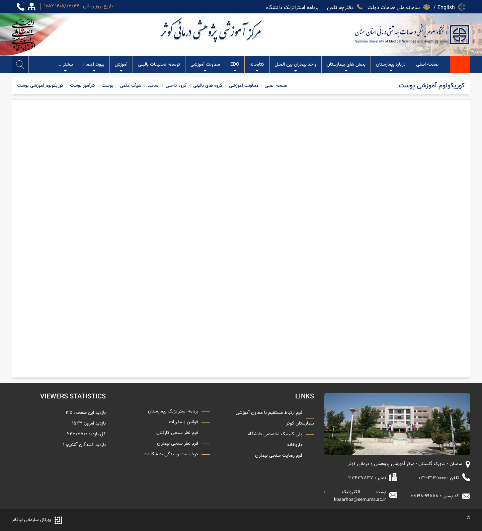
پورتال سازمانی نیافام (31, 520)
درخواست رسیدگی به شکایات (171, 454)
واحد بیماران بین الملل (295, 67)
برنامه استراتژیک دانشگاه (292, 6)
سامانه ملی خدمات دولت (394, 6)
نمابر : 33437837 (367, 478)
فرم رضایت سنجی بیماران (278, 455)
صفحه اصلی (427, 64)
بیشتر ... (65, 67)
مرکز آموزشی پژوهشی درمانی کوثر (212, 30)
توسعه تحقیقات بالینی (159, 64)
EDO (234, 67)
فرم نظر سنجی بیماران (177, 443)
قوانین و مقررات (183, 422)
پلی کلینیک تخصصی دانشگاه (275, 434)
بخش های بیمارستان (346, 67)
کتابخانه (257, 67)
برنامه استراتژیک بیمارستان (173, 411)
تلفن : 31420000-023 (438, 478)
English (446, 6)
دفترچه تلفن (340, 6)
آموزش (121, 67)
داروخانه (294, 445)
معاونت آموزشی (205, 67)
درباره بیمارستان (391, 67)
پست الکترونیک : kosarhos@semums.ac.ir (355, 496)
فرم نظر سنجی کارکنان (177, 433)
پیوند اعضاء (93, 67)
